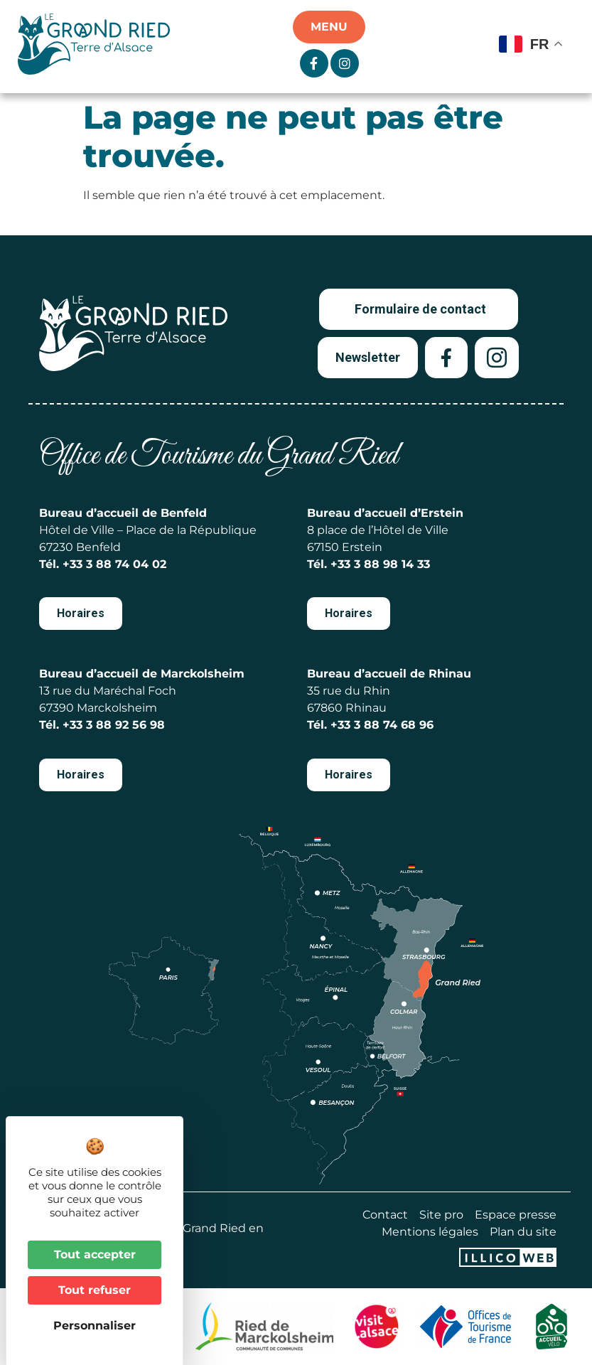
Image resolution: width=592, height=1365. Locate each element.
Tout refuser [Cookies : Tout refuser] (94, 1290)
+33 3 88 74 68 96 (382, 725)
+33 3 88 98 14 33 (380, 564)
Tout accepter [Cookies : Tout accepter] (95, 1254)
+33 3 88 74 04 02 (114, 564)
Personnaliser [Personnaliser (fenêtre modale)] (94, 1325)
